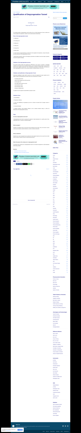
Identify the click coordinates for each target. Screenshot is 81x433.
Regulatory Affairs (60, 250)
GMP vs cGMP (55, 333)
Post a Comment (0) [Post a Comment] (31, 200)
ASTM (55, 84)
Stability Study (60, 256)
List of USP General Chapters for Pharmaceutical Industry (63, 121)
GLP (54, 69)
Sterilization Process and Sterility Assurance (22, 152)
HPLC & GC (55, 369)
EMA (54, 86)
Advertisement (66, 431)
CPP (58, 66)
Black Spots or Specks (56, 300)
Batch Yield (55, 282)
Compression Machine (56, 392)
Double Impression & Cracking (58, 303)
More (62, 1)
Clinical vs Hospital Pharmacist (58, 353)
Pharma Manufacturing (60, 224)
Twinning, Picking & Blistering (57, 305)
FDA (57, 86)
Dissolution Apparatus (56, 365)
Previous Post (15, 204)
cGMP (64, 75)
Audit (60, 160)
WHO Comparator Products (57, 404)
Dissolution (60, 186)
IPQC (64, 69)
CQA (61, 66)
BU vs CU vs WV (55, 340)
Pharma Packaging (60, 228)
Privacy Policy (52, 431)
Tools (61, 75)
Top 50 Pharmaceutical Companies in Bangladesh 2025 (63, 111)
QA (54, 73)
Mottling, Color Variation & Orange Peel (59, 307)
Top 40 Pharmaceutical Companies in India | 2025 (63, 116)
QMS (63, 73)
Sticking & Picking (56, 296)
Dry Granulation (55, 323)
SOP (57, 75)
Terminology (55, 413)
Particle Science (60, 219)
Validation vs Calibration (57, 344)
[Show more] (34, 164)
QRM (66, 73)
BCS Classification (56, 409)
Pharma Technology (60, 234)
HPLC (60, 197)
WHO (63, 91)
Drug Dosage (55, 284)
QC (56, 73)
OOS (57, 71)
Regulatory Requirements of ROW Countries (63, 131)
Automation (60, 162)
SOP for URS (55, 397)
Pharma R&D (60, 230)
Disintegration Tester (56, 378)
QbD (44, 1)
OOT (60, 71)
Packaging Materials (56, 326)
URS (60, 261)
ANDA (60, 155)
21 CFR (55, 82)
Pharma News (60, 226)
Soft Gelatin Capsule (56, 317)
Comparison (56, 1)
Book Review (60, 166)
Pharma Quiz (50, 1)
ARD (60, 157)
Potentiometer (55, 363)
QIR (59, 73)
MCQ (60, 213)
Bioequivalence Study (60, 164)
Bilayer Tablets (55, 321)
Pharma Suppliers (60, 232)
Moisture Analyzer (56, 374)
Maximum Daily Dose (56, 286)
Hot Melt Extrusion (56, 319)
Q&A (35, 1)
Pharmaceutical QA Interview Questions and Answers (63, 141)
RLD (60, 248)
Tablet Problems (60, 259)
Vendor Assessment (60, 268)
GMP (57, 69)
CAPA (55, 66)
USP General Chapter (57, 91)
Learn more (8, 430)
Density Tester (55, 367)
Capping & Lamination (56, 298)
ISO (54, 71)
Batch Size (54, 280)
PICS (57, 89)
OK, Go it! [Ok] (20, 429)
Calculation (60, 169)
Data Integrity (60, 182)
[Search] (68, 2)
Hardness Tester (55, 390)
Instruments (60, 210)
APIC (63, 82)
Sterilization (60, 257)
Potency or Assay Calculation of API (62, 126)
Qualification (60, 246)
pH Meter (54, 360)
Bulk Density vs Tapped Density (58, 346)
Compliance (60, 179)
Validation (60, 266)
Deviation (60, 184)
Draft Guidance (59, 84)
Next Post (48, 204)
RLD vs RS (55, 337)
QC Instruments (55, 371)
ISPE (60, 206)
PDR (64, 71)
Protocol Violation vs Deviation (58, 351)
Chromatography (60, 171)
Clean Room (60, 173)
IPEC (60, 201)
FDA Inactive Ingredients (57, 406)
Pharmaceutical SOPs (56, 411)
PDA (54, 89)
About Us (47, 431)
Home (31, 1)
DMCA (62, 431)
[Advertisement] (31, 189)
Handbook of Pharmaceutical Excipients (61, 136)
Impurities (60, 208)
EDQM (65, 84)
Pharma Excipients (60, 221)
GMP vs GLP (55, 335)
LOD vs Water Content (56, 342)
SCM (60, 252)
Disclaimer (57, 431)
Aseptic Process (60, 158)
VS (60, 265)
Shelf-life (54, 288)
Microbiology (60, 215)
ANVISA (59, 82)
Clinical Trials (60, 177)
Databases (40, 1)
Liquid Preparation (60, 212)
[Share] (48, 17)
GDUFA (61, 86)
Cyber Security (60, 180)
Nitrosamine (60, 217)
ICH (60, 69)
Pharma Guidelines (60, 223)
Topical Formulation (56, 314)
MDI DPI (54, 325)
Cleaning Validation (60, 175)
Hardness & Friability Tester (57, 376)
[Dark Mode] (66, 2)
